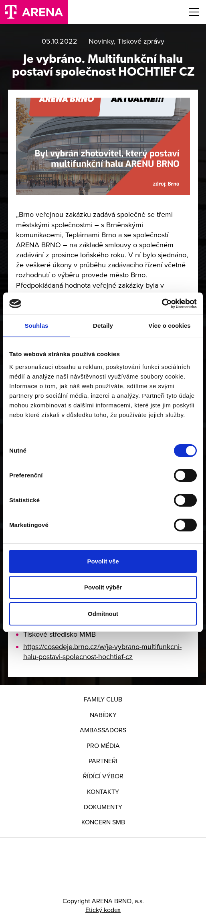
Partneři (103, 761)
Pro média (103, 746)
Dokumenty (103, 807)
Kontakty (103, 792)
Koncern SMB (103, 822)
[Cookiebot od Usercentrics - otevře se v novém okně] (162, 304)
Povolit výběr (103, 587)
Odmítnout (103, 613)
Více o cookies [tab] (169, 325)
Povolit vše (103, 561)
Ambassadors (103, 730)
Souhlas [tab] (36, 325)
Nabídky (103, 715)
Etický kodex (103, 910)
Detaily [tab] (103, 325)
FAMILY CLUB (103, 700)
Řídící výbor (103, 776)
